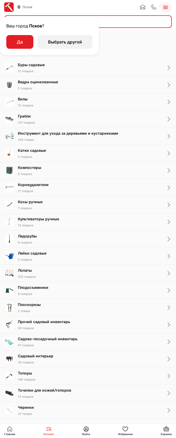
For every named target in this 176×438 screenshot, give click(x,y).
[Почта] (142, 7)
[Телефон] (153, 7)
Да (20, 42)
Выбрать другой (65, 42)
